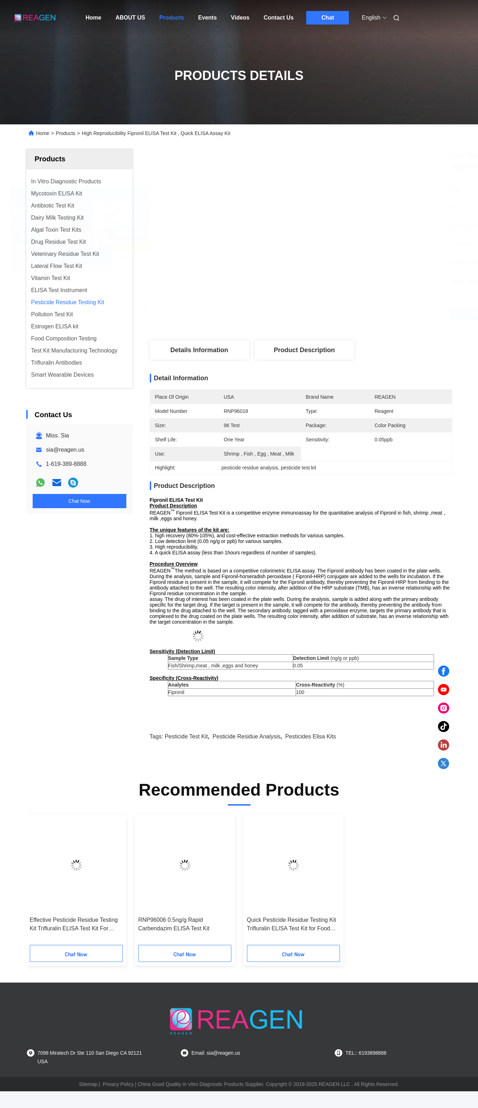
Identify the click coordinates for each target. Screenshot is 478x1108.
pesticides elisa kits (310, 736)
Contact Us (278, 18)
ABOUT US (130, 18)
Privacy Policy (118, 1084)
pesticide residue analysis (246, 736)
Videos (240, 18)
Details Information (199, 350)
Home (93, 18)
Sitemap (88, 1084)
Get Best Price (342, 314)
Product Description (304, 350)
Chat (328, 18)
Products (171, 18)
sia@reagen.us (65, 450)
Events (207, 18)
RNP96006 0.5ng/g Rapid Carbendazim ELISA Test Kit (174, 924)
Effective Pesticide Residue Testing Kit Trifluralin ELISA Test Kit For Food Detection (74, 925)
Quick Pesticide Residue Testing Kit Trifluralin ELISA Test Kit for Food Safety (291, 925)
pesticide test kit (186, 736)
